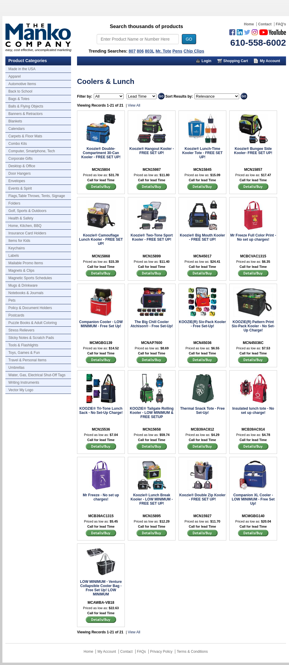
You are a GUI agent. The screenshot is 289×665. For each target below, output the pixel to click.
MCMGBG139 (101, 343)
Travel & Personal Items (27, 360)
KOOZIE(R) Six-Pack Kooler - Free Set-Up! (202, 324)
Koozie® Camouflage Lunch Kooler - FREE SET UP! (101, 239)
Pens (177, 51)
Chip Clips (194, 51)
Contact (265, 24)
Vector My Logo (20, 390)
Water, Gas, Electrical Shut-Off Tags (36, 375)
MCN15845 (202, 170)
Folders (14, 203)
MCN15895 (152, 516)
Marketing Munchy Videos (178, 69)
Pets (12, 300)
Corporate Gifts (20, 158)
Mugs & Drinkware (23, 285)
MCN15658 (152, 429)
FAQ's (281, 24)
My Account (270, 61)
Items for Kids (19, 241)
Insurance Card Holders (27, 233)
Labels (13, 256)
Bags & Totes (19, 99)
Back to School (20, 91)
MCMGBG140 (253, 516)
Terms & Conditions (192, 651)
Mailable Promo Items (25, 263)
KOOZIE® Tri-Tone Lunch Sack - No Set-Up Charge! (100, 410)
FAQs (141, 651)
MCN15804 (101, 170)
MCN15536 (101, 429)
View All (134, 105)
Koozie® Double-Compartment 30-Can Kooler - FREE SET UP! (100, 153)
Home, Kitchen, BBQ (24, 226)
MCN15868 (101, 256)
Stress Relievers (21, 330)
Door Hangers (19, 173)
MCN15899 (152, 256)
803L (149, 51)
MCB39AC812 (202, 429)
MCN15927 (202, 516)
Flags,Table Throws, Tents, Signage (36, 196)
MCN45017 (202, 256)
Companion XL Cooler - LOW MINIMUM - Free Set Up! (253, 499)
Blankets (15, 121)
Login (206, 61)
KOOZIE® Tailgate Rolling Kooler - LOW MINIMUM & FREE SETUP (152, 412)
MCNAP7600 (151, 343)
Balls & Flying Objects (25, 106)
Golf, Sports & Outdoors (27, 211)
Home (249, 24)
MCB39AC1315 (101, 516)
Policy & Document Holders (30, 308)
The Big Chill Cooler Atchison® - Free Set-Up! (151, 324)
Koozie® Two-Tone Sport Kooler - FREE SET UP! (151, 237)
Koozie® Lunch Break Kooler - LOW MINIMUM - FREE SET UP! (151, 499)
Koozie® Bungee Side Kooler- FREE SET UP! (253, 151)
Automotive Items (22, 84)
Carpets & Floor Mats (25, 136)
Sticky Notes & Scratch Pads (31, 338)
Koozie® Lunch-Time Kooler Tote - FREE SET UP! (202, 153)
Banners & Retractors (25, 114)
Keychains (16, 248)
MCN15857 (253, 170)
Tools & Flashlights (23, 345)
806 (140, 51)
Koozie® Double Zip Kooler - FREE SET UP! (202, 497)
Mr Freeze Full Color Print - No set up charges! (253, 237)
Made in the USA (22, 69)
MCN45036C (253, 343)
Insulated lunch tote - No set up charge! (253, 410)
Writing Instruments (23, 382)
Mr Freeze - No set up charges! (101, 497)
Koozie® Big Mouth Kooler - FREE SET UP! (202, 237)
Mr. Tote (163, 51)
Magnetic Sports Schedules (30, 278)
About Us (225, 69)
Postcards (16, 315)
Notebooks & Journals (25, 293)
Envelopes (16, 181)
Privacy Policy (161, 651)
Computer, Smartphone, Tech (31, 151)
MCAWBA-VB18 (100, 603)
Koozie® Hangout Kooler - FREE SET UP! (152, 151)
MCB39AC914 (253, 429)
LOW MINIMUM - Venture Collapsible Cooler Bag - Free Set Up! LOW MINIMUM (101, 588)
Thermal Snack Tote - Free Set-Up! (202, 410)
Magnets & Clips (21, 270)
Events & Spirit (20, 188)
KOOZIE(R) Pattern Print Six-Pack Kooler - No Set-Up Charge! (253, 326)
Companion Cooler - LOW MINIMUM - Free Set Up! (101, 324)
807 (132, 51)
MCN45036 (202, 343)
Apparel (14, 76)
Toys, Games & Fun (24, 353)
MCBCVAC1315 (253, 256)
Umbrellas (16, 367)
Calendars (16, 129)
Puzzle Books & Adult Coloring (32, 323)
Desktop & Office (21, 166)
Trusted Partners (263, 69)
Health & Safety (20, 218)
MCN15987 (152, 170)
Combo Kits (17, 144)
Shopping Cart (235, 61)
